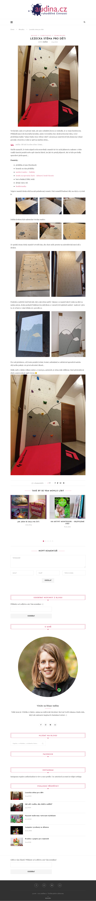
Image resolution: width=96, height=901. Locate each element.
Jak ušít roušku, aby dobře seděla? (38, 804)
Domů (12, 29)
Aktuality (21, 29)
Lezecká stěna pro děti (34, 792)
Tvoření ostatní (45, 35)
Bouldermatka (21, 186)
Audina (45, 42)
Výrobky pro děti (59, 35)
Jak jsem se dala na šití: (28, 522)
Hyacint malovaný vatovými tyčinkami (40, 816)
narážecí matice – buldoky (25, 172)
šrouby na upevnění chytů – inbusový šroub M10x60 (35, 175)
